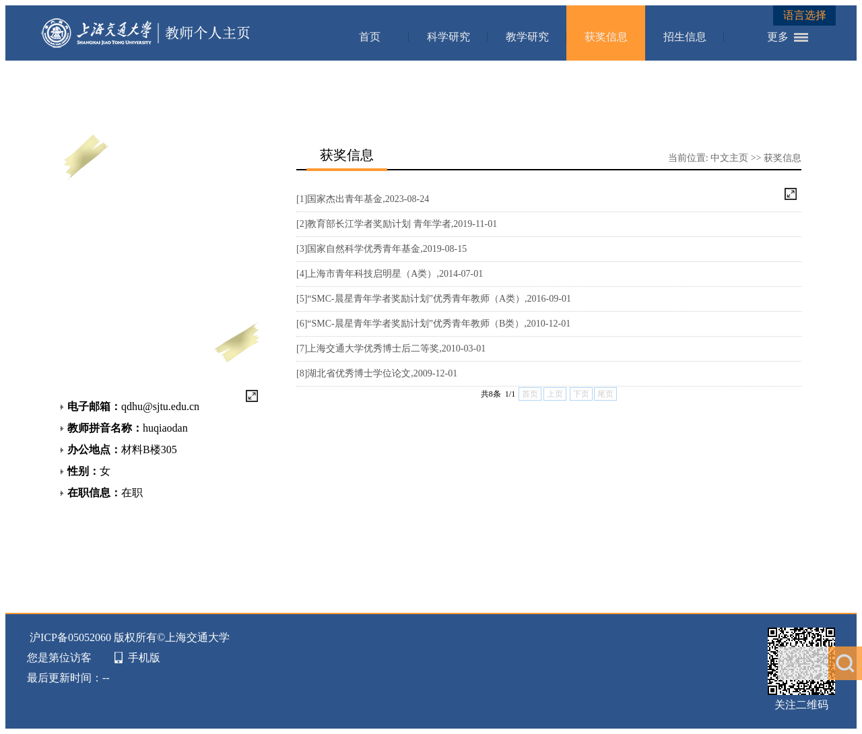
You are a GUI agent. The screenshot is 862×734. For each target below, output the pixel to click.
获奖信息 (606, 36)
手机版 (144, 657)
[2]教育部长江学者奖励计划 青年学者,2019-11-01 (396, 224)
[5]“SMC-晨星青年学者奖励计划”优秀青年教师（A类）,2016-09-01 (433, 299)
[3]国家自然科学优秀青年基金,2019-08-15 (381, 249)
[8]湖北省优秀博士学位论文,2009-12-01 (376, 373)
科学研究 (448, 36)
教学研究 (527, 36)
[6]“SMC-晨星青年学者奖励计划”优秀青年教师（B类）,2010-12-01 (433, 324)
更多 (778, 36)
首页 (369, 36)
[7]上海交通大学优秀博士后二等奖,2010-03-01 (391, 348)
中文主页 (729, 158)
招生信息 (684, 36)
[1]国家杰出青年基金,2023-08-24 (362, 199)
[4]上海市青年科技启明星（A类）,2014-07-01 (389, 274)
